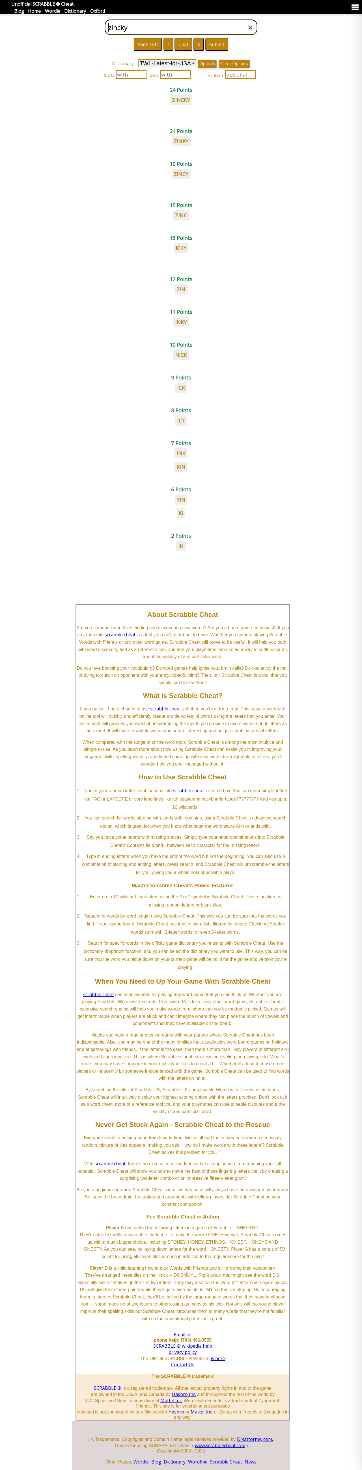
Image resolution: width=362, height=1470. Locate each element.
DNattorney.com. (255, 1439)
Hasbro (176, 1412)
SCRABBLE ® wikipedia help (182, 1346)
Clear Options (234, 63)
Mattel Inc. (171, 1400)
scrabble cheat (120, 635)
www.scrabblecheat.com (220, 1445)
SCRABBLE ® (107, 1388)
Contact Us (182, 1364)
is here (218, 1358)
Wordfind (198, 1462)
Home (34, 11)
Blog (19, 11)
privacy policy (183, 1352)
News (251, 1462)
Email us (182, 1335)
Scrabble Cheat (226, 1462)
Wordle (52, 11)
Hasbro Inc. (184, 1394)
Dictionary (75, 11)
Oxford (97, 11)
